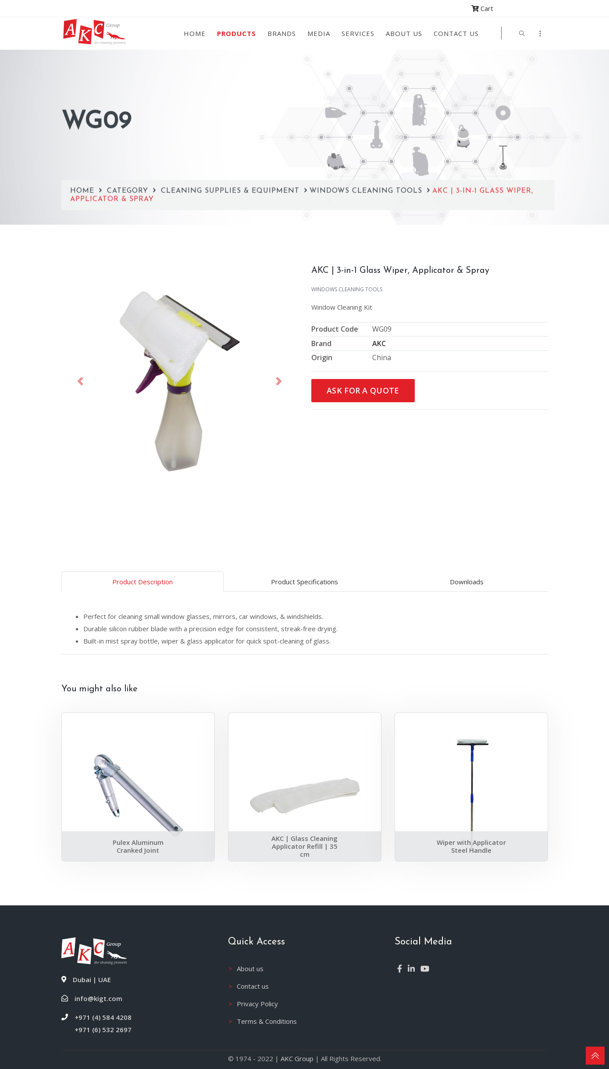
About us (404, 33)
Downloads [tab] (467, 581)
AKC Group (297, 1058)
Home (195, 33)
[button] (80, 381)
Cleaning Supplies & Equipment (231, 145)
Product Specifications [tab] (304, 581)
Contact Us (456, 33)
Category (129, 145)
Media (318, 33)
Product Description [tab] (142, 581)
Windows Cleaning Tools (367, 145)
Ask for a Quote (363, 390)
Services (358, 33)
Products (236, 33)
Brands (281, 33)
